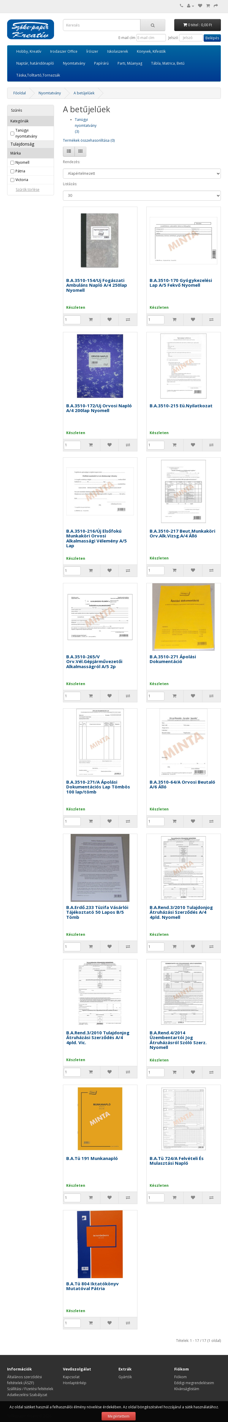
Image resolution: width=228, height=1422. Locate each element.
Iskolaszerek (117, 51)
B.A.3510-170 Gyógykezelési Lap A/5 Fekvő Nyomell (181, 282)
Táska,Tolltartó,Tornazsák (38, 75)
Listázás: (70, 183)
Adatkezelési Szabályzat (27, 1394)
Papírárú (101, 63)
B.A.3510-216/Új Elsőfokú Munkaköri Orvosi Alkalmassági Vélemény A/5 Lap (96, 538)
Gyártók (125, 1376)
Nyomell (22, 162)
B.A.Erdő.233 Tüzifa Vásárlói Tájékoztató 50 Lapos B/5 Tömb (97, 912)
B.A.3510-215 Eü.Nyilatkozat (181, 405)
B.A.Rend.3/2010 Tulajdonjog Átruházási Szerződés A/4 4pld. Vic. (97, 1037)
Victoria (21, 179)
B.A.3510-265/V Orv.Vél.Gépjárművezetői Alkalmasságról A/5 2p (94, 661)
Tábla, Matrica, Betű (167, 63)
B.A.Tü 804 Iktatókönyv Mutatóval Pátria (92, 1286)
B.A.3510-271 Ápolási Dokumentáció (173, 659)
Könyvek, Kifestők (151, 51)
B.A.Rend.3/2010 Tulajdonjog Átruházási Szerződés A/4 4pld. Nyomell (181, 912)
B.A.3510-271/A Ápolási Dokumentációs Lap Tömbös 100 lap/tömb (98, 787)
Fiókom (180, 1376)
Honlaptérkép (74, 1382)
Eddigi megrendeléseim (194, 1382)
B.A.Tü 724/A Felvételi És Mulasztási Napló (177, 1160)
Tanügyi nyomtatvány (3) (85, 125)
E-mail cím (126, 37)
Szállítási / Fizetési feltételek (30, 1388)
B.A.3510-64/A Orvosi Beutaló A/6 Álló (182, 784)
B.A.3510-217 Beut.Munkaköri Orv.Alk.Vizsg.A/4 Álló (182, 533)
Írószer (92, 51)
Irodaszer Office (63, 51)
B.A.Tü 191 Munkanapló (92, 1158)
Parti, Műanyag (130, 63)
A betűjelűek (84, 93)
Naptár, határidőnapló (35, 63)
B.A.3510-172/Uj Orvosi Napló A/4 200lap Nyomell (99, 408)
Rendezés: (71, 161)
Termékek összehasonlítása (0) (89, 140)
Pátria (20, 171)
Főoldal (19, 93)
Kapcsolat (71, 1376)
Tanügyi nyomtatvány (26, 133)
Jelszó (173, 37)
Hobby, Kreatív (28, 51)
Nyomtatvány (74, 63)
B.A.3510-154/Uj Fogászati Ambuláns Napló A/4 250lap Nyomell (96, 285)
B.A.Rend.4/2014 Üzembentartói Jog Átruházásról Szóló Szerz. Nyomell (178, 1040)
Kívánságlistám (186, 1388)
